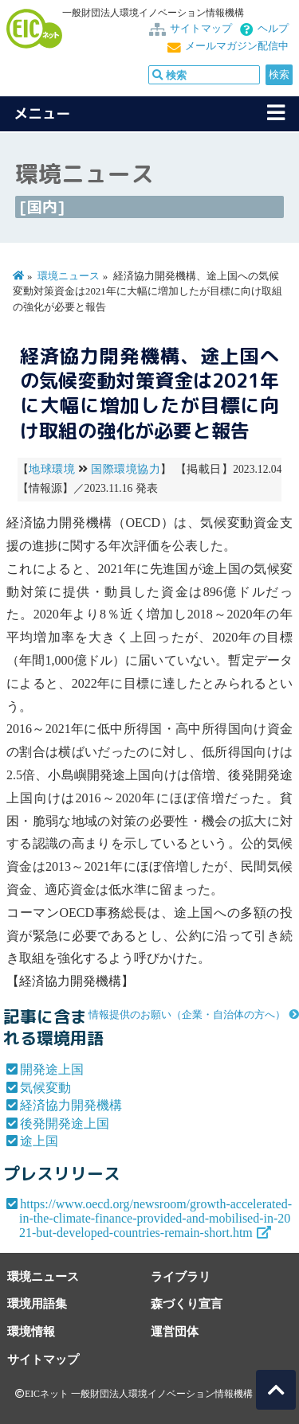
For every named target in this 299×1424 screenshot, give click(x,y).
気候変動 (45, 1087)
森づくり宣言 (186, 1303)
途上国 (39, 1141)
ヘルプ (273, 28)
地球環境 (52, 469)
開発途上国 (52, 1069)
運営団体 (175, 1331)
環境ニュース (68, 276)
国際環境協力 (125, 469)
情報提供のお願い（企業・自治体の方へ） (187, 1014)
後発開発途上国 (64, 1123)
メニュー (42, 113)
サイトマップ (201, 28)
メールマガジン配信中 (237, 46)
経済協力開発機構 (71, 1105)
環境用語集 (37, 1303)
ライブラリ (180, 1276)
